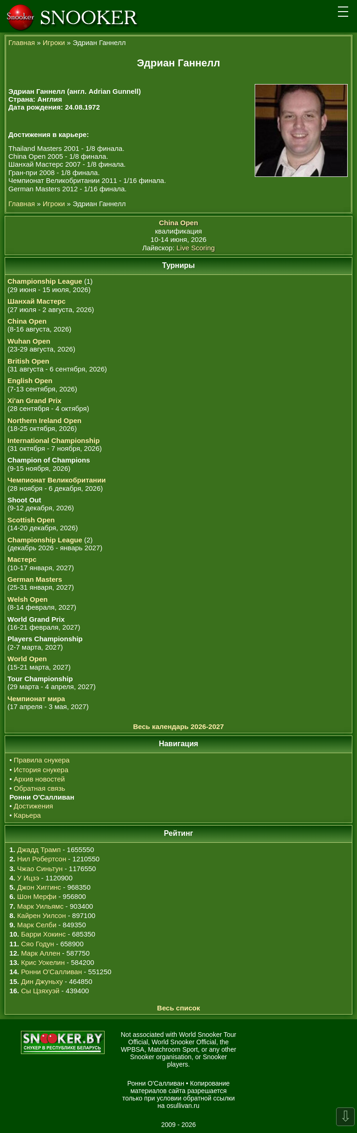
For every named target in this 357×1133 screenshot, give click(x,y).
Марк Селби (36, 925)
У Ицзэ (28, 878)
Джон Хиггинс (39, 887)
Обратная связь (40, 788)
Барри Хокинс (43, 934)
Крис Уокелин (43, 962)
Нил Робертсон (41, 859)
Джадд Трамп (39, 849)
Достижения (33, 806)
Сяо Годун (37, 944)
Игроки (54, 42)
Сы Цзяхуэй (40, 991)
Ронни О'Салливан (51, 972)
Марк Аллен (40, 953)
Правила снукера (42, 760)
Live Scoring (196, 248)
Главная (21, 42)
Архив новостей (39, 779)
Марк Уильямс (40, 906)
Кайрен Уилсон (41, 915)
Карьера (27, 815)
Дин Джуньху (42, 981)
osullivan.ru (182, 1105)
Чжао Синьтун (40, 869)
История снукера (41, 770)
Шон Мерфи (37, 896)
